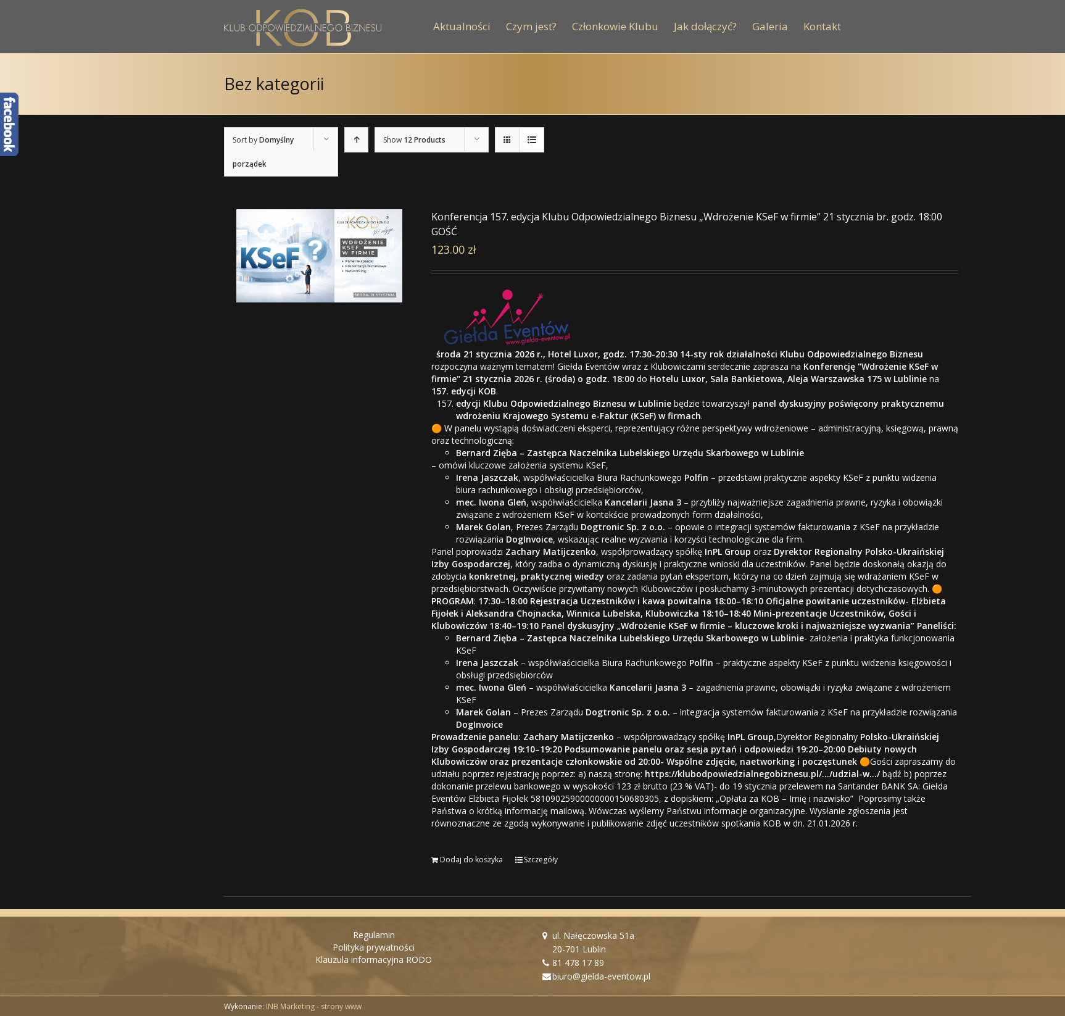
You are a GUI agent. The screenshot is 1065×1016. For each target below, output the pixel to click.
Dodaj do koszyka (471, 859)
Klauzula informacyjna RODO (373, 959)
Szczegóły (541, 859)
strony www (341, 1006)
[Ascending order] (356, 139)
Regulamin (374, 935)
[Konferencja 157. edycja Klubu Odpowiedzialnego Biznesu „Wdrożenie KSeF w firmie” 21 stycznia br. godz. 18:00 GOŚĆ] (319, 255)
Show (414, 140)
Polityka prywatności (374, 947)
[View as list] (532, 140)
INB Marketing (290, 1006)
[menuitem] (469, 26)
